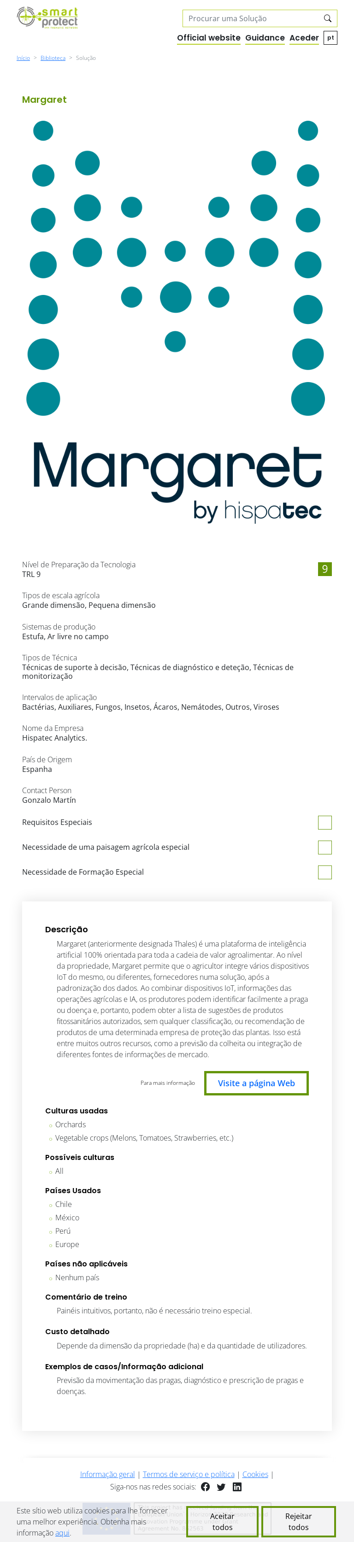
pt (330, 37)
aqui (62, 1533)
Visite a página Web (256, 1083)
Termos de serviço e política (189, 1474)
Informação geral (107, 1474)
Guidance (265, 37)
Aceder (304, 37)
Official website (209, 37)
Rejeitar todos (298, 1521)
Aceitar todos (222, 1521)
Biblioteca (53, 58)
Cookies (255, 1474)
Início (23, 58)
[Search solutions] (251, 18)
